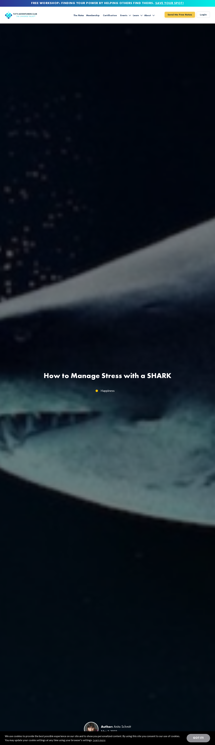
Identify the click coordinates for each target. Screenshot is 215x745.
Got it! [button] (198, 737)
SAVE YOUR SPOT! (169, 3)
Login (203, 14)
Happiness (108, 390)
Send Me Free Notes (180, 14)
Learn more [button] (99, 740)
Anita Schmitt (122, 727)
